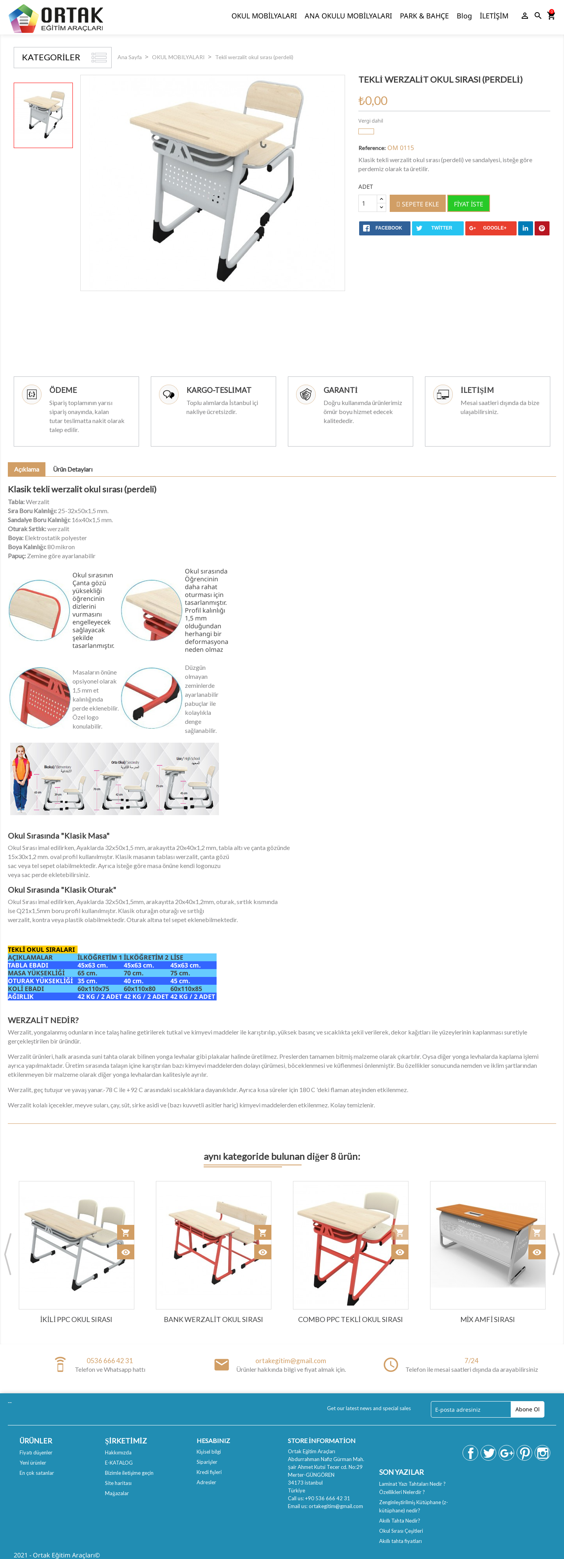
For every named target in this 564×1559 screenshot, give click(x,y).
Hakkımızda (118, 1452)
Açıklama (26, 469)
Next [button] (556, 1253)
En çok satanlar (37, 1473)
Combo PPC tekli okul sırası (350, 1319)
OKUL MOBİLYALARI (264, 15)
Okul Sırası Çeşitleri (401, 1531)
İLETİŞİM (494, 15)
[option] (43, 115)
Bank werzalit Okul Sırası (213, 1319)
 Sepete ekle (417, 204)
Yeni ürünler (33, 1463)
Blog (464, 15)
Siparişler (207, 1462)
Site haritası (118, 1483)
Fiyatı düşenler (36, 1452)
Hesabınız (213, 1440)
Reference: (372, 148)
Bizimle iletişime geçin (129, 1473)
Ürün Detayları (72, 469)
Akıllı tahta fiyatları (400, 1541)
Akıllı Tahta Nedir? (399, 1520)
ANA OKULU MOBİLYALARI (348, 15)
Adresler (206, 1482)
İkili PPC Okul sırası (76, 1319)
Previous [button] (8, 1253)
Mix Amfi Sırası (487, 1319)
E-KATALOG (119, 1463)
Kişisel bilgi (209, 1452)
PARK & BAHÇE (424, 15)
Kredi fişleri (209, 1472)
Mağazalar (117, 1493)
